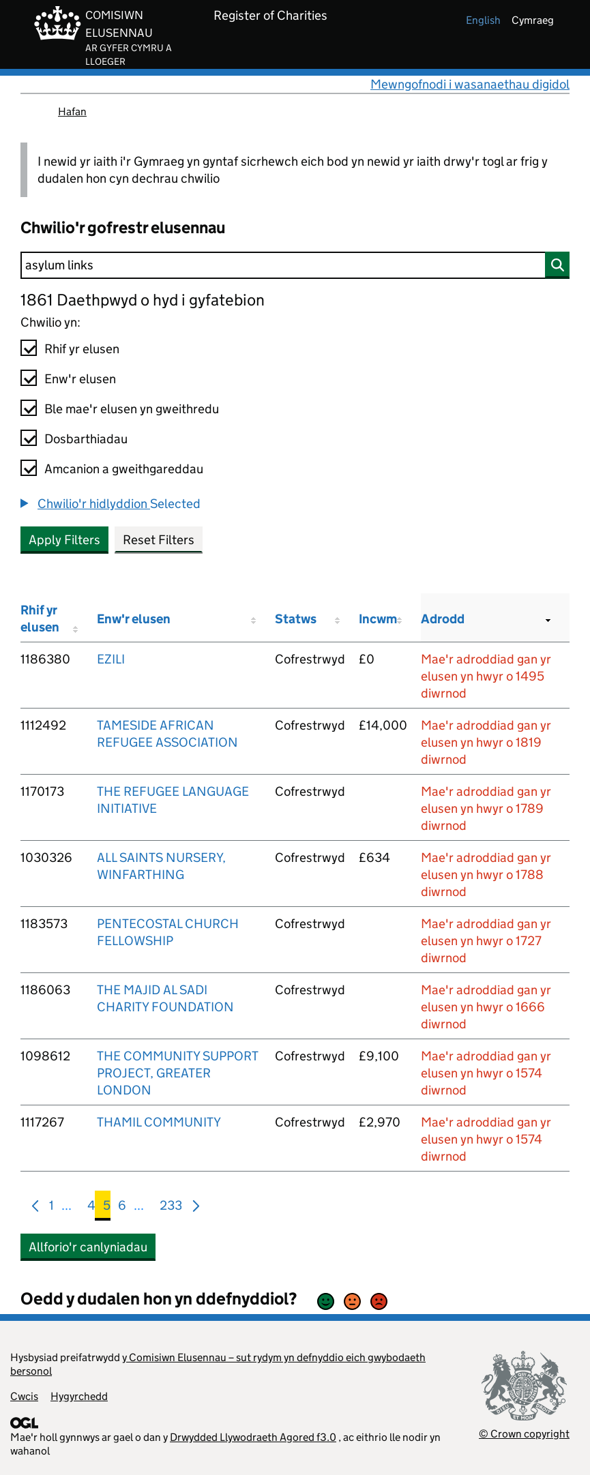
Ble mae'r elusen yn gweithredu (131, 409)
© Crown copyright (524, 1433)
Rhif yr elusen (81, 349)
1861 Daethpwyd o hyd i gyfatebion (142, 300)
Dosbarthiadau (86, 439)
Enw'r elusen (80, 379)
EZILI (111, 659)
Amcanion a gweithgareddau (123, 469)
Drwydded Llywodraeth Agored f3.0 (253, 1437)
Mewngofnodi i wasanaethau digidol (470, 84)
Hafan (72, 111)
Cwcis (24, 1396)
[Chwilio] (295, 265)
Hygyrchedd (79, 1396)
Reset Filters (158, 540)
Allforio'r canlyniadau (88, 1247)
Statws (295, 619)
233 (171, 1208)
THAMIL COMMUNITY (159, 1122)
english (483, 20)
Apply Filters (64, 540)
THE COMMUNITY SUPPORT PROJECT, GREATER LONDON (177, 1073)
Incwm (378, 619)
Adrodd (442, 619)
